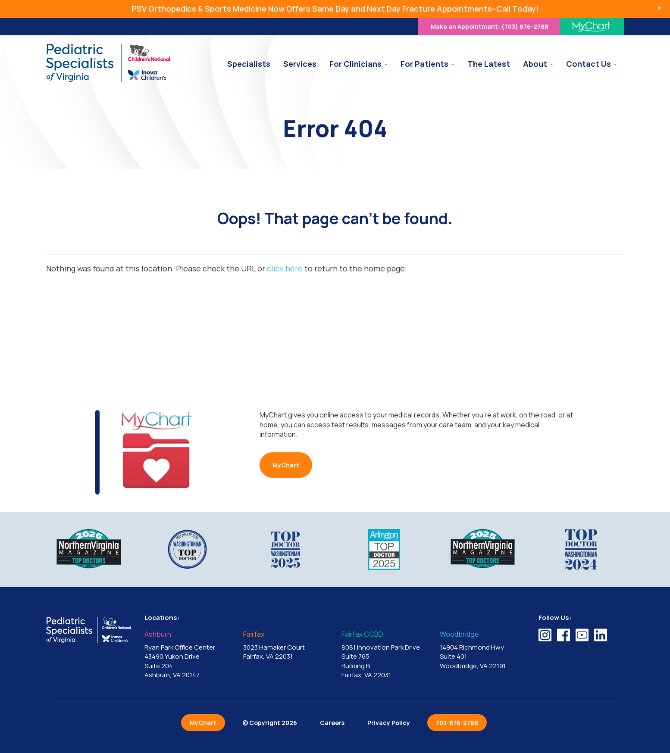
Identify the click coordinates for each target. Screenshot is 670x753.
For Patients (427, 64)
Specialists (248, 64)
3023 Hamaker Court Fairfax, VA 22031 (286, 646)
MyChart (285, 465)
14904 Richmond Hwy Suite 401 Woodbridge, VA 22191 (482, 650)
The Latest (488, 64)
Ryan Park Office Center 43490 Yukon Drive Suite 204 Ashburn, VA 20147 (187, 655)
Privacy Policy (388, 723)
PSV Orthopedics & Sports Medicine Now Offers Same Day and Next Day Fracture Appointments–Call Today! (335, 8)
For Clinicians (358, 64)
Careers (332, 723)
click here (285, 268)
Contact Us (591, 64)
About (538, 64)
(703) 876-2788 (489, 26)
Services (299, 64)
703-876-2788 (457, 723)
